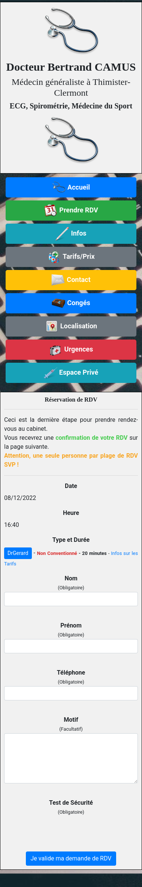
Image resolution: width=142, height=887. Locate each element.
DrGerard (17, 553)
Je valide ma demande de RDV (71, 858)
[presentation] (61, 830)
